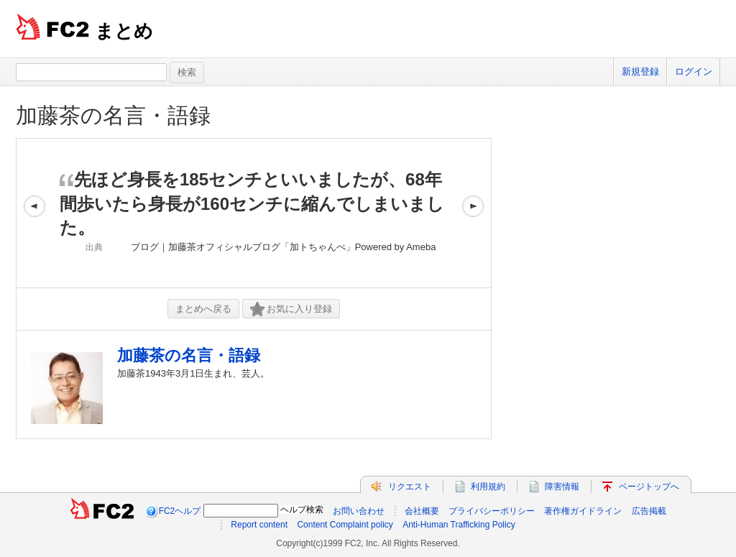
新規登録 (640, 71)
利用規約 (488, 487)
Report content (259, 525)
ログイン (693, 71)
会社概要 (422, 511)
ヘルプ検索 (301, 509)
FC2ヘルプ (180, 511)
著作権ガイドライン (583, 511)
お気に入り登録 (291, 309)
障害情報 (562, 487)
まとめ (124, 31)
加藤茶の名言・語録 (113, 115)
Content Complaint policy (344, 525)
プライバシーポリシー (491, 511)
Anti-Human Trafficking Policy (458, 525)
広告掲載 (649, 511)
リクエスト (409, 487)
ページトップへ (649, 487)
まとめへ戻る (203, 308)
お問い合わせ (359, 511)
